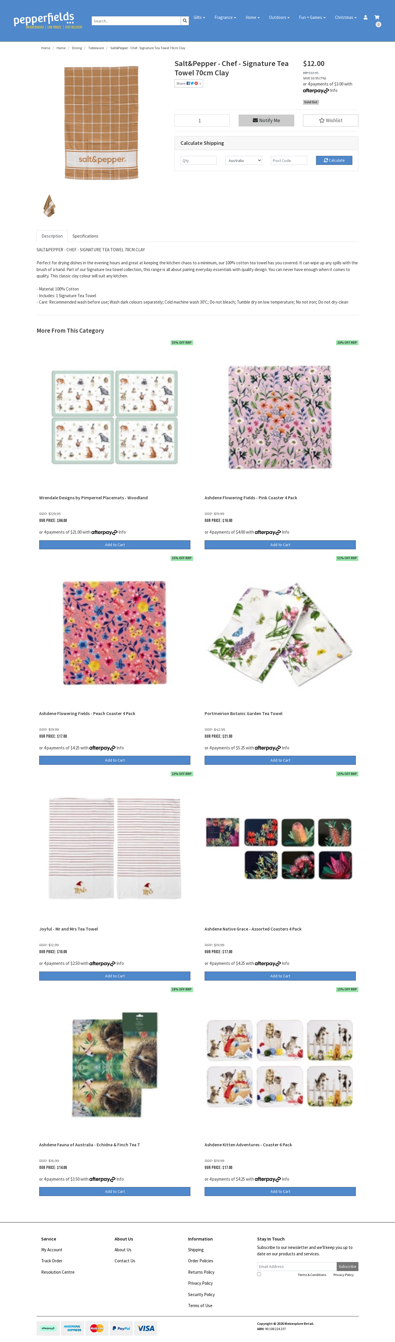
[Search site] (185, 20)
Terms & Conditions (312, 1275)
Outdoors (277, 17)
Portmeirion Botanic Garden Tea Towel (243, 713)
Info (334, 90)
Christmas (344, 17)
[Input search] (136, 20)
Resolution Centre (58, 1272)
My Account (51, 1249)
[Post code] (289, 160)
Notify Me (266, 120)
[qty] (199, 160)
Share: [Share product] (187, 83)
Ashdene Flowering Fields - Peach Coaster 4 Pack (87, 713)
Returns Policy (201, 1272)
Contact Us (125, 1260)
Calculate (334, 160)
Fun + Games (310, 17)
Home (251, 17)
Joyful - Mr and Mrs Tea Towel (68, 929)
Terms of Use (200, 1305)
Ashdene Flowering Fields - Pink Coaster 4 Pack (251, 497)
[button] (331, 120)
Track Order (51, 1260)
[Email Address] (297, 1266)
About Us (123, 1249)
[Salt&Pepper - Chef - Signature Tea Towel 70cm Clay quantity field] (202, 120)
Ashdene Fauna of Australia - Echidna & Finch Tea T (89, 1144)
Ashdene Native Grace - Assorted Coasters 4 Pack (253, 929)
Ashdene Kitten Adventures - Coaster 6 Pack (248, 1144)
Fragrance (223, 17)
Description (52, 236)
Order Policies (200, 1260)
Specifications (85, 236)
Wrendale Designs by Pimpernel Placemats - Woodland (93, 497)
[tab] (52, 236)
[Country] (244, 160)
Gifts (198, 17)
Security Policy (201, 1294)
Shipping (196, 1249)
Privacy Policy (200, 1283)
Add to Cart (115, 544)
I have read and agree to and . (306, 1274)
